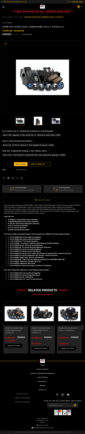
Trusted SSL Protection (66, 190)
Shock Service (42, 377)
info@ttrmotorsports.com (43, 428)
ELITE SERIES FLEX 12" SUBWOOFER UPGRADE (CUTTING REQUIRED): (29, 131)
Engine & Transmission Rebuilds (42, 373)
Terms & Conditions (22, 398)
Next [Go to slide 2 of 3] (82, 327)
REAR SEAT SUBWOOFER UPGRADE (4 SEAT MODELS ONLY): (25, 151)
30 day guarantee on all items (25, 190)
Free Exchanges (21, 188)
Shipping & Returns (22, 402)
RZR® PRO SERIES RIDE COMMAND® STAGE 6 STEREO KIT (41, 330)
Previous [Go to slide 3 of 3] (2, 327)
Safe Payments (65, 188)
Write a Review (27, 34)
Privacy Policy (22, 394)
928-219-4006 (77, 2)
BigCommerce (44, 432)
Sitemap (68, 432)
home (42, 365)
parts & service (42, 369)
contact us (42, 390)
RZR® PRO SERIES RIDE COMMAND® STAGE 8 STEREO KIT (14, 330)
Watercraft (42, 381)
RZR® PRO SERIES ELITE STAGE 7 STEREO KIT (67, 329)
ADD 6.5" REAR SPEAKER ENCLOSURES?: (18, 141)
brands (42, 386)
